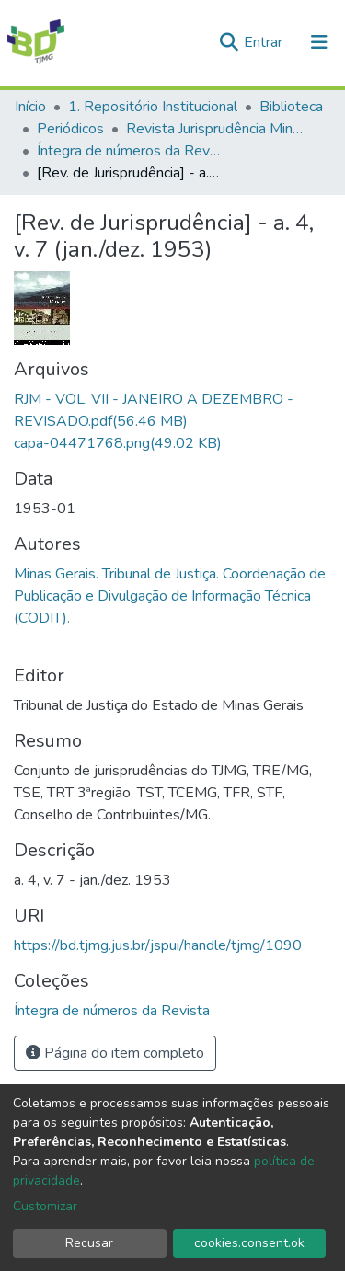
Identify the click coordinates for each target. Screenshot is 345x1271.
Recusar (89, 1243)
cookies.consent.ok (249, 1243)
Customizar (45, 1206)
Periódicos (70, 129)
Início (30, 107)
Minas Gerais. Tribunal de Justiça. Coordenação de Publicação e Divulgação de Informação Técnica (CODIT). (170, 596)
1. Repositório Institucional (152, 107)
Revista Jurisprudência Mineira (218, 129)
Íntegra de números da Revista (129, 151)
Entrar (265, 42)
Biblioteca (291, 107)
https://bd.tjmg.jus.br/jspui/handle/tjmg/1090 (158, 945)
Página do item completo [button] (115, 1053)
